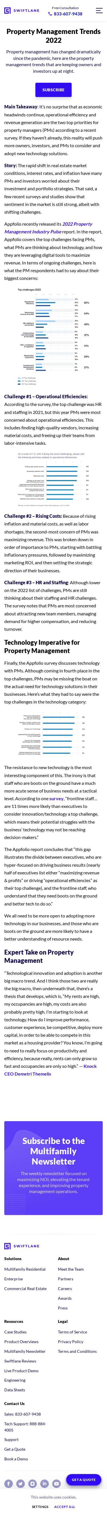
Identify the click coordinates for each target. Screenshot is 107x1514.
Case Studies (15, 1331)
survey (56, 798)
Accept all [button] (64, 1506)
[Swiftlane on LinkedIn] (44, 1483)
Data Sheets (14, 1389)
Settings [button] (40, 1506)
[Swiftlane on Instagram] (32, 1483)
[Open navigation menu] (99, 10)
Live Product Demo (21, 1370)
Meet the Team (71, 1269)
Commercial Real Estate (25, 1288)
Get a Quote (14, 1449)
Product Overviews (21, 1341)
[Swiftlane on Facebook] (8, 1483)
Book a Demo (16, 1458)
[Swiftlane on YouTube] (56, 1483)
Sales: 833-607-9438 (22, 1414)
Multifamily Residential (25, 1269)
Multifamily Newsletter (25, 1351)
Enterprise (13, 1278)
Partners (65, 1278)
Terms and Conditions (77, 1351)
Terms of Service (72, 1331)
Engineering (14, 1380)
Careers (65, 1288)
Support (11, 1439)
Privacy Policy (70, 1341)
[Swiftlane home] (21, 10)
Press (63, 1307)
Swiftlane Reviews (20, 1361)
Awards (65, 1298)
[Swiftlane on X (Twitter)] (20, 1483)
